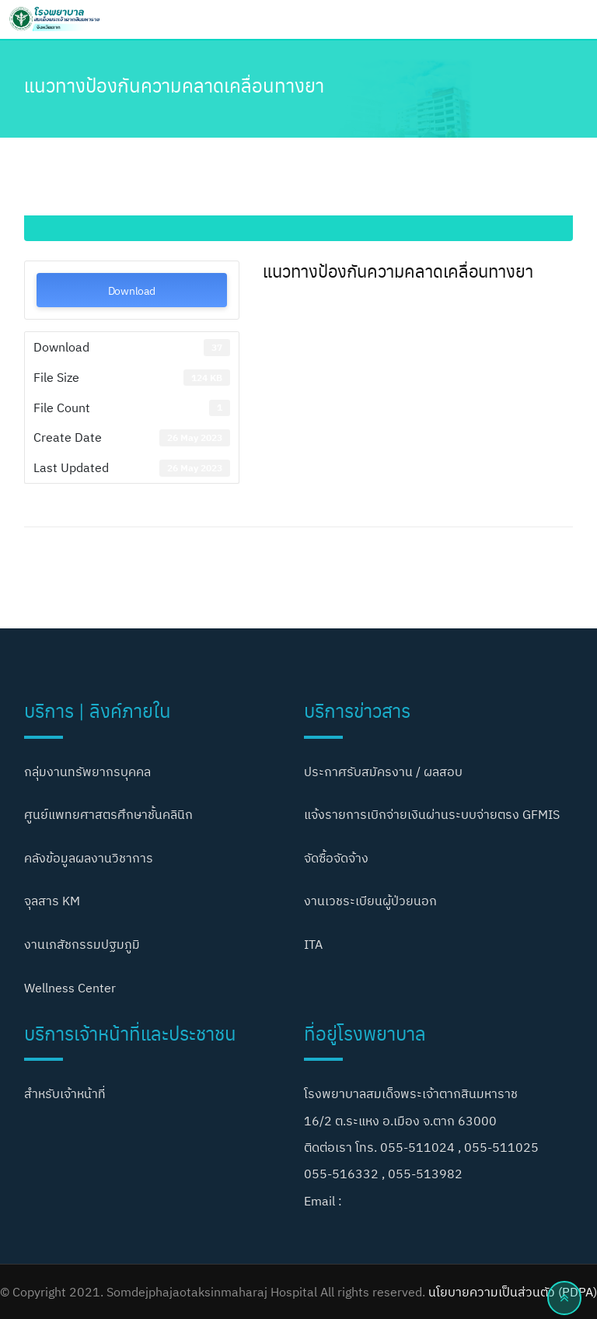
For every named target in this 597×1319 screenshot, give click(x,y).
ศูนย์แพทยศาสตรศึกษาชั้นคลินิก (108, 814)
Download (131, 290)
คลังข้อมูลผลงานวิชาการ (88, 858)
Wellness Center (70, 987)
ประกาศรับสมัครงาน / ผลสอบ (383, 771)
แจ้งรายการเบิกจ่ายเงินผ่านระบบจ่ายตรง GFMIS (432, 814)
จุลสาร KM (52, 900)
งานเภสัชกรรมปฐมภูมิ (82, 944)
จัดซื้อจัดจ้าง (336, 858)
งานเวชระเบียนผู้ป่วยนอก (370, 900)
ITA (313, 944)
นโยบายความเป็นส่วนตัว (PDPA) (512, 1292)
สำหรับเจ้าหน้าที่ (65, 1093)
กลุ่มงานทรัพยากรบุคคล (87, 771)
